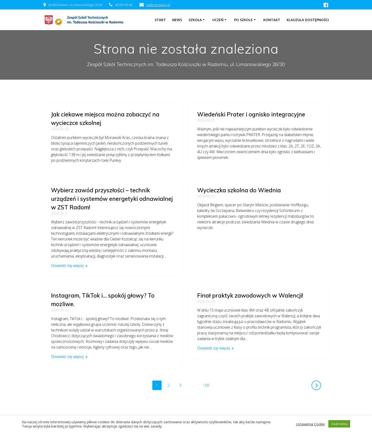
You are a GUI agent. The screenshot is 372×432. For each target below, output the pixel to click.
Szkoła (195, 20)
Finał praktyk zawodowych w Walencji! (250, 292)
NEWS (177, 20)
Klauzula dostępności (308, 20)
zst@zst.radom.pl (158, 5)
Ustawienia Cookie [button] (310, 424)
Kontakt (271, 20)
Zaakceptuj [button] (339, 424)
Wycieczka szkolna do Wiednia (93, 190)
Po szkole (243, 20)
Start (160, 20)
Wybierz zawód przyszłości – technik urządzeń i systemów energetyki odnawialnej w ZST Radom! (258, 196)
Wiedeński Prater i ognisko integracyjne (251, 114)
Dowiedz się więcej (213, 262)
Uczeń (217, 20)
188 (208, 374)
